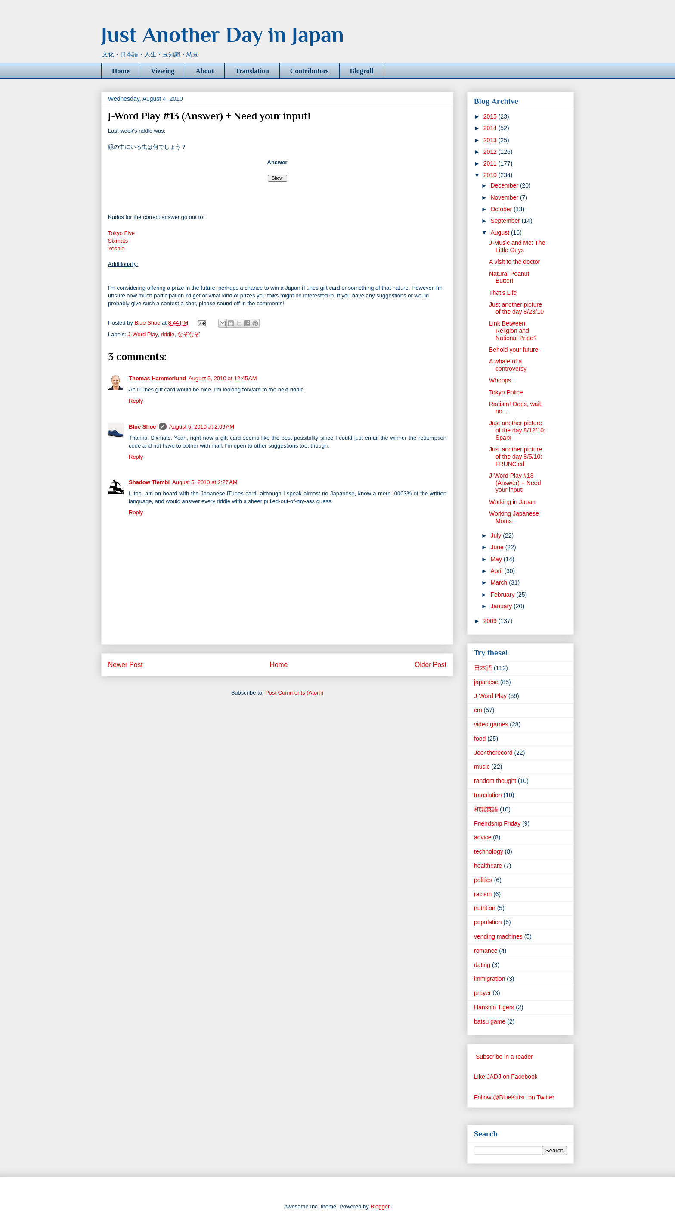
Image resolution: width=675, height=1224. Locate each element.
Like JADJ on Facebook (506, 1076)
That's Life (503, 292)
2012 (491, 151)
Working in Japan (512, 501)
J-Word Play (143, 334)
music (482, 766)
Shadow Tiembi (149, 482)
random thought (495, 780)
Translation (252, 71)
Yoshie (116, 248)
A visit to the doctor (514, 261)
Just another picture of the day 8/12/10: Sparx (517, 430)
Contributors (309, 71)
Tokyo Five (121, 233)
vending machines (498, 936)
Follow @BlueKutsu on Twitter (514, 1097)
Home (121, 71)
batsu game (489, 1021)
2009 (491, 620)
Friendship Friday (497, 823)
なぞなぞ (188, 334)
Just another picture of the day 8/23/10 (516, 308)
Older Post (430, 664)
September (505, 220)
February (503, 594)
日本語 (483, 667)
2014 (491, 128)
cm (478, 710)
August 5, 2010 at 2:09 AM (201, 426)
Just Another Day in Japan (222, 34)
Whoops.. (501, 380)
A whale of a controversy (507, 365)
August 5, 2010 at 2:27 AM (204, 482)
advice (482, 837)
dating (482, 964)
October (502, 209)
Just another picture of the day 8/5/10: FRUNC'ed (515, 456)
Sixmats (118, 241)
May (496, 559)
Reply (136, 401)
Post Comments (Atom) (294, 692)
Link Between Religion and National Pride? (513, 330)
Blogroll (362, 71)
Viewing (162, 71)
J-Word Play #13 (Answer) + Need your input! (515, 483)
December (505, 185)
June (497, 547)
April (497, 570)
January (502, 606)
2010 (491, 175)
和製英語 (486, 809)
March (499, 582)
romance (485, 950)
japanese (486, 682)
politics (483, 880)
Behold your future (513, 349)
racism (483, 894)
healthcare (488, 865)
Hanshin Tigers (494, 1007)
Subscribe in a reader (504, 1056)
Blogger (379, 1206)
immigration (489, 978)
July (496, 535)
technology (488, 851)
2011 (491, 163)
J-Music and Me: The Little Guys (517, 246)
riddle (167, 334)
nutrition (484, 908)
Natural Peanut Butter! (509, 277)
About (204, 71)
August (500, 232)
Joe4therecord (493, 752)
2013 (491, 140)
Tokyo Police (506, 392)
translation (488, 795)
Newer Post (125, 664)
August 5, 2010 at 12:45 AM (223, 378)
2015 (491, 116)
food (480, 738)
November (505, 197)
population (488, 922)
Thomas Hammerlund (157, 378)
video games (491, 724)
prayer (482, 992)
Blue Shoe (142, 426)
